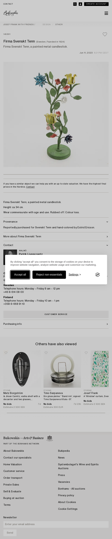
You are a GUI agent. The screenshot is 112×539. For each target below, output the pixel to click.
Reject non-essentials (49, 274)
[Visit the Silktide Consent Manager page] (97, 275)
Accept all (20, 274)
